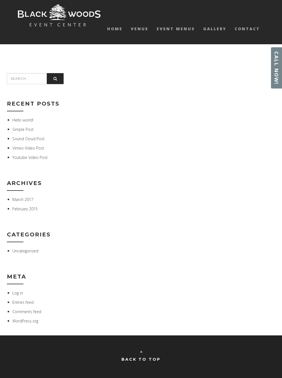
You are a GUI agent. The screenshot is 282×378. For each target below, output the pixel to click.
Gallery (214, 28)
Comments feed (26, 311)
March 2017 (22, 199)
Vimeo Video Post (28, 148)
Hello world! (22, 120)
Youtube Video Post (30, 157)
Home (115, 28)
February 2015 (25, 208)
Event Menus (176, 28)
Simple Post (23, 129)
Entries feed (23, 302)
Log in (17, 293)
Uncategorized (25, 250)
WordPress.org (25, 321)
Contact (247, 28)
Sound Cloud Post (28, 138)
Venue (139, 28)
